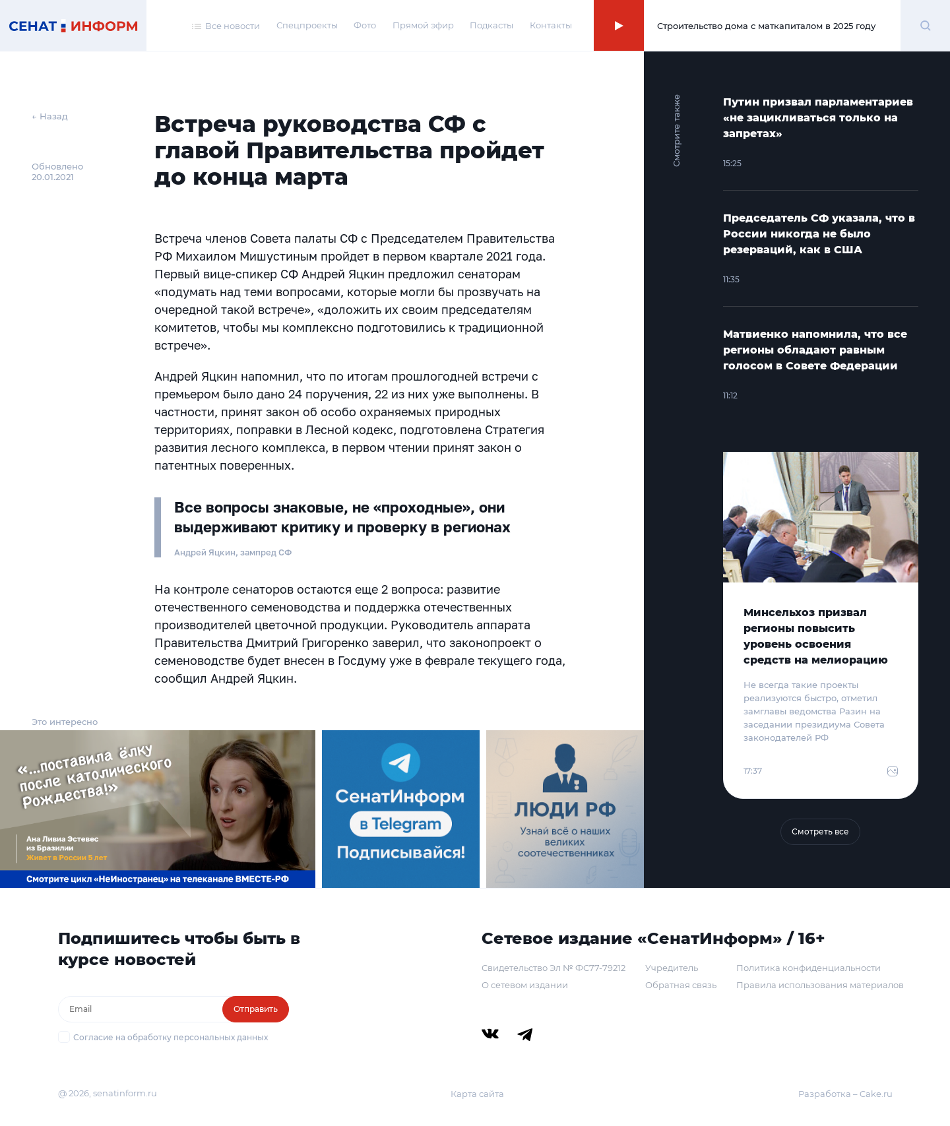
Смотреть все (820, 831)
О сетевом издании (525, 985)
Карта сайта (477, 1093)
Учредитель (671, 967)
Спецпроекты (307, 25)
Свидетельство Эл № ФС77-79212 (553, 967)
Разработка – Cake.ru (845, 1093)
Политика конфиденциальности (808, 967)
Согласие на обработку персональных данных (170, 1037)
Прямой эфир (423, 25)
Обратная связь (680, 985)
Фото (365, 25)
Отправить (256, 1009)
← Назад (50, 116)
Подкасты (491, 25)
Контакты (551, 25)
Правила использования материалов (820, 985)
